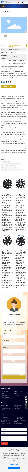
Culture (2, 393)
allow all (14, 468)
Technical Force (5, 402)
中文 (20, 2)
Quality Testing (17, 408)
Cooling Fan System (5, 417)
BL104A (7, 250)
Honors (15, 393)
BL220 (7, 194)
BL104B (21, 250)
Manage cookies (14, 464)
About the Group (5, 388)
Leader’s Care (4, 395)
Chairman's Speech (18, 391)
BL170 (20, 194)
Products (3, 414)
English (25, 2)
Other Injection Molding (18, 423)
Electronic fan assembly (5, 423)
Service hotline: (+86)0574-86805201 (19, 6)
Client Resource (17, 395)
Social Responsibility (5, 397)
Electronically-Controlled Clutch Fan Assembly (18, 418)
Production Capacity (5, 405)
